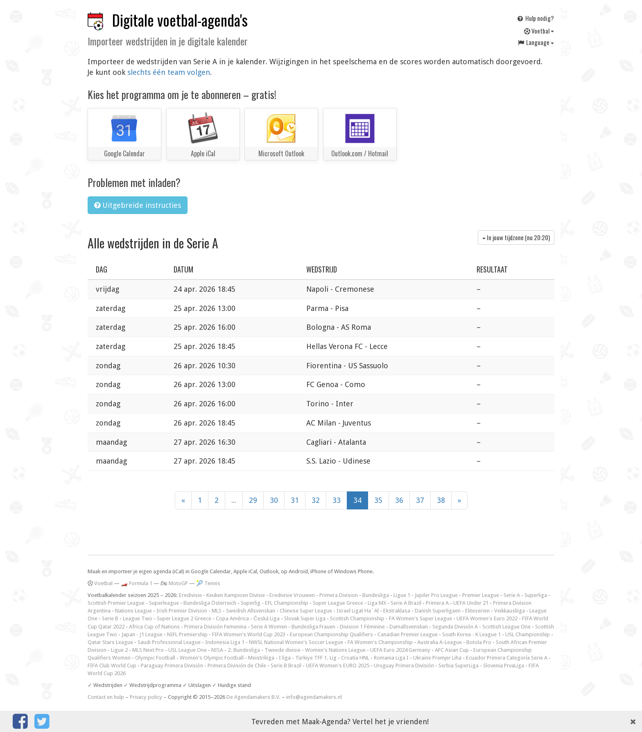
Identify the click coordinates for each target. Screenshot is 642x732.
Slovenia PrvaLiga (503, 665)
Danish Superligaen (438, 611)
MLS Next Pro (148, 650)
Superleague (164, 603)
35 (378, 500)
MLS (217, 611)
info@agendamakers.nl (314, 697)
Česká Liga (266, 618)
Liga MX (377, 603)
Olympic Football (155, 658)
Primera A (437, 603)
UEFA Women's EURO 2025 (337, 665)
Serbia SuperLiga (459, 665)
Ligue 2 (119, 650)
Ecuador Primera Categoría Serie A (506, 658)
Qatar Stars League (110, 642)
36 (399, 500)
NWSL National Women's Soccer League (296, 642)
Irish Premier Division (181, 611)
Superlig (250, 603)
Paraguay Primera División (172, 665)
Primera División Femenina (215, 627)
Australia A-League (439, 642)
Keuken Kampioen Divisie (235, 595)
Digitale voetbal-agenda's (180, 20)
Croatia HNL (355, 658)
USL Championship (527, 634)
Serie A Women (269, 627)
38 (441, 500)
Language (535, 42)
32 (316, 500)
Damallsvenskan (408, 627)
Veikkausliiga (509, 611)
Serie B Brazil (286, 665)
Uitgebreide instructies (137, 205)
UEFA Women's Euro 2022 (487, 618)
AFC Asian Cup (452, 650)
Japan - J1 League (142, 634)
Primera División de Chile (237, 665)
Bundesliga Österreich (209, 603)
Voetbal (539, 30)
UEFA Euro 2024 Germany (400, 650)
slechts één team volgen (168, 72)
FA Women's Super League (420, 618)
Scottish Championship (357, 618)
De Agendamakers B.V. (253, 697)
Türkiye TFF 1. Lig (316, 658)
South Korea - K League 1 (471, 634)
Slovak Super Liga (305, 618)
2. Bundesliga (244, 650)
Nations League (133, 611)
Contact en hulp (106, 697)
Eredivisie (190, 595)
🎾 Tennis (208, 583)
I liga (285, 658)
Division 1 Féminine (362, 627)
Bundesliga (375, 595)
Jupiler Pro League (436, 595)
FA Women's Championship (380, 642)
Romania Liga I (391, 658)
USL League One (187, 650)
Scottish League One (506, 627)
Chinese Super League (306, 611)
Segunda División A (455, 627)
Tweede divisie (282, 650)
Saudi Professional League (169, 642)
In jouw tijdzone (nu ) (516, 237)
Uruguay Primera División (404, 665)
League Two (137, 618)
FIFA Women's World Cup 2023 (248, 634)
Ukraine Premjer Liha (437, 658)
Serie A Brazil (406, 603)
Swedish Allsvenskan (250, 611)
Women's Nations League (335, 650)
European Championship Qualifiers (331, 634)
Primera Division (338, 595)
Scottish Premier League (116, 603)
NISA (217, 650)
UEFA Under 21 (470, 603)
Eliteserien (477, 611)
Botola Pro (478, 642)
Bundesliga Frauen (313, 627)
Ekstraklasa (396, 611)
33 (336, 500)
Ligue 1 (401, 595)
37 (420, 500)
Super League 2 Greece (184, 618)
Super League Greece (338, 603)
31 (295, 500)
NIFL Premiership (187, 634)
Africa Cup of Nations (154, 627)
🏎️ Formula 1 (136, 583)
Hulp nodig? (535, 18)
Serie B (110, 618)
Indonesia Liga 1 (224, 642)
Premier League (480, 595)
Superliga (535, 595)
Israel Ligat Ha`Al (358, 611)
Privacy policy (146, 697)
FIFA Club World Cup (112, 665)
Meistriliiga (261, 658)
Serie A (512, 595)
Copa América (232, 618)
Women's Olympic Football (212, 658)
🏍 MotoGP (174, 583)
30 (274, 500)
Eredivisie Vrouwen (292, 595)
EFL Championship (286, 603)
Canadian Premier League (408, 634)
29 (253, 500)
